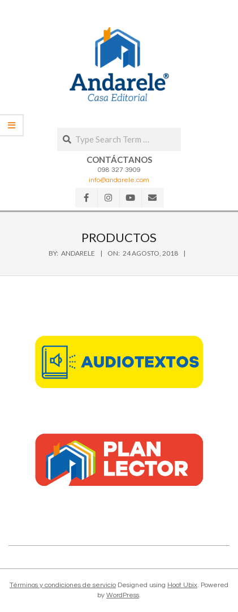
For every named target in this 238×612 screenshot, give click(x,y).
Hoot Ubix (182, 585)
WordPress (122, 595)
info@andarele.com (119, 180)
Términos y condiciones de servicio (63, 585)
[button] (119, 64)
